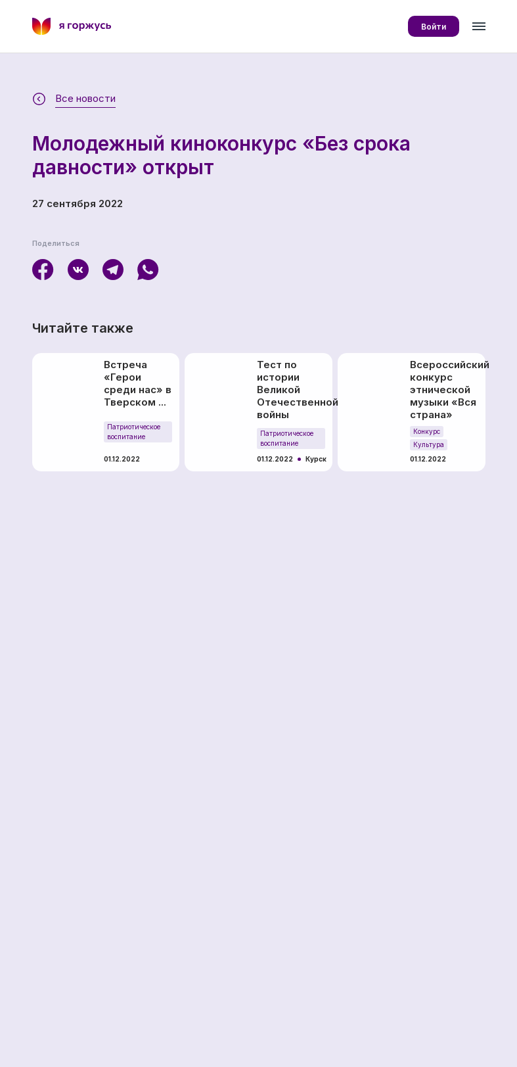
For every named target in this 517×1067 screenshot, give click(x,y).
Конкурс (426, 431)
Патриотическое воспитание (133, 431)
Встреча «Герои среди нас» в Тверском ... (137, 383)
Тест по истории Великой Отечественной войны (291, 389)
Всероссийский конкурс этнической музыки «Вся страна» (445, 389)
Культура (428, 444)
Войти (433, 27)
